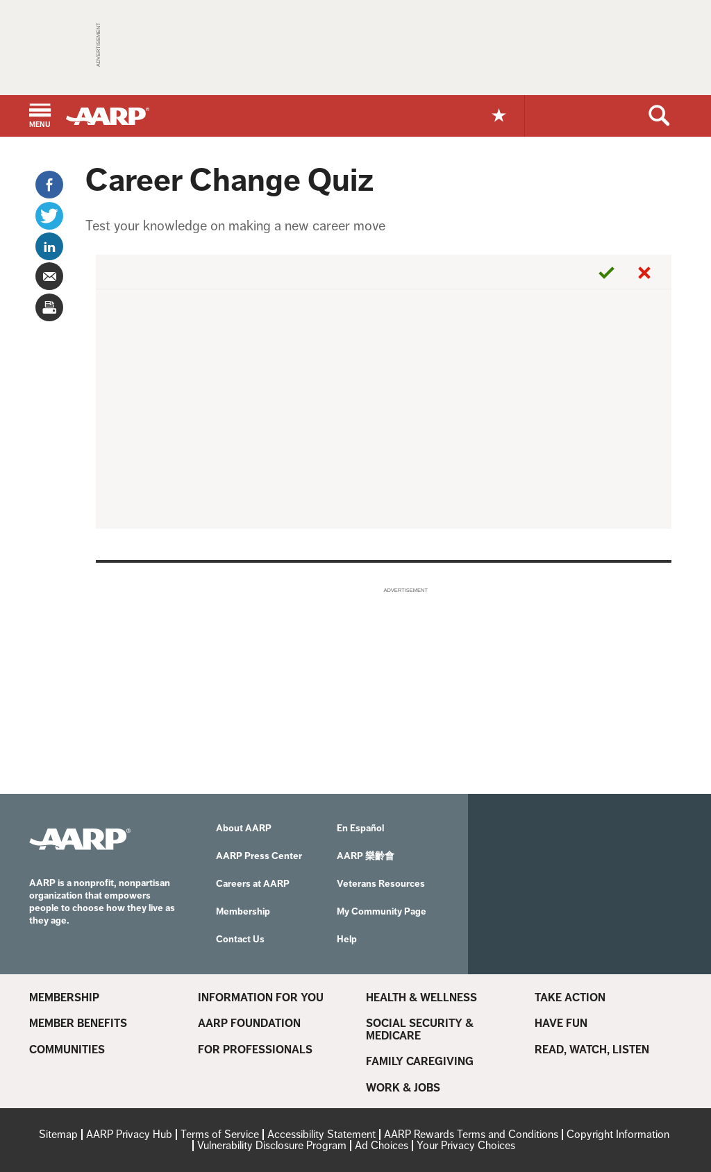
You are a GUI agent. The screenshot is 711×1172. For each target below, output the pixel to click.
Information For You (261, 998)
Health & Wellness (421, 998)
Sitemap (58, 1134)
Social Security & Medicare (420, 1029)
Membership (64, 998)
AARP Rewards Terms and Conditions (471, 1134)
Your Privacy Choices (466, 1145)
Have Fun (561, 1023)
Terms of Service (220, 1134)
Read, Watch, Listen (592, 1050)
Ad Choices (381, 1145)
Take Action (570, 998)
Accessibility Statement (321, 1134)
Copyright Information (618, 1134)
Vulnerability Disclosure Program (271, 1145)
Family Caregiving (420, 1061)
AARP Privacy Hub (129, 1134)
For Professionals (255, 1050)
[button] (40, 116)
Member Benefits (78, 1023)
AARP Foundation (249, 1023)
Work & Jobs (403, 1088)
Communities (67, 1050)
